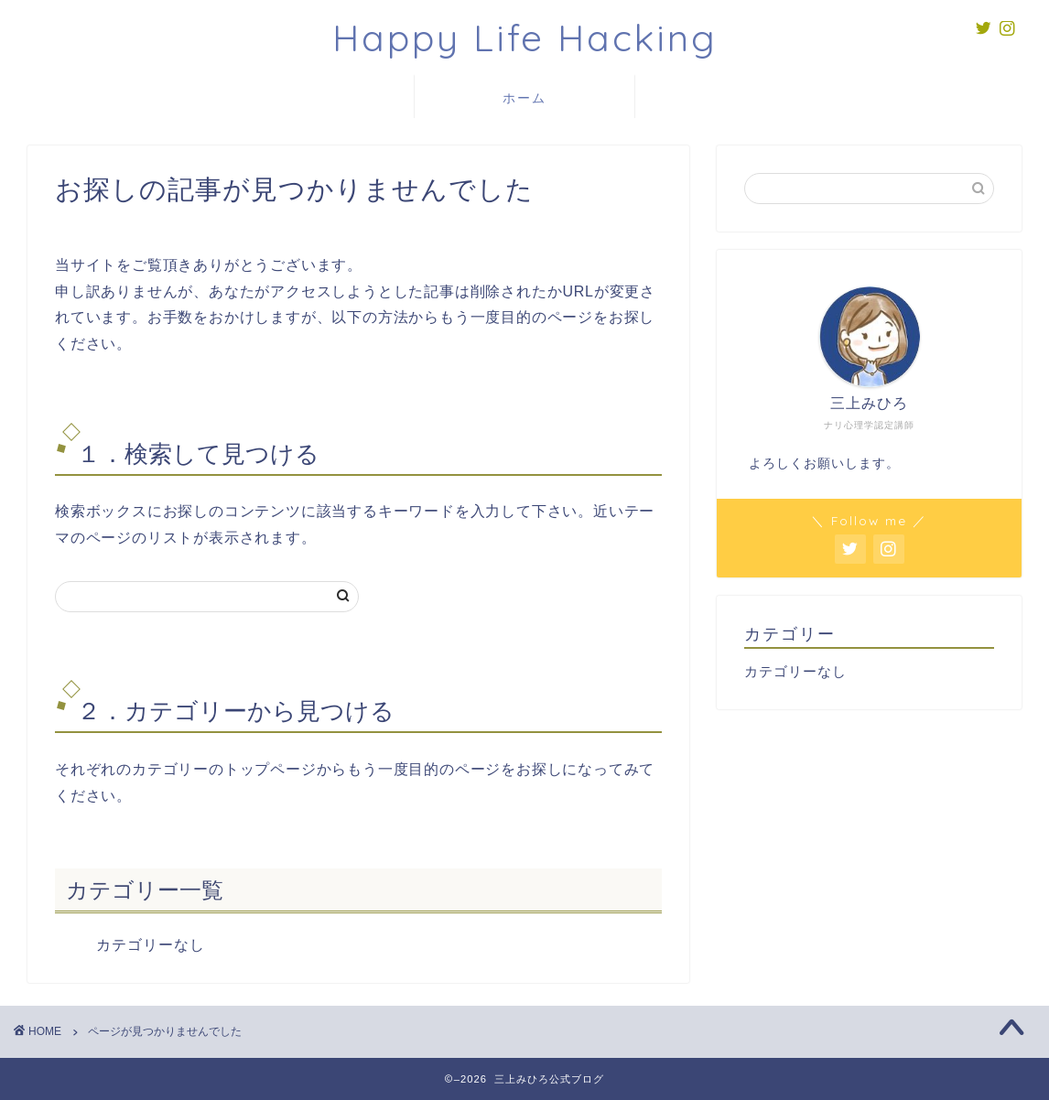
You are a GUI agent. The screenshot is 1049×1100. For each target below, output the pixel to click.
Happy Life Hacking (525, 37)
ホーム (524, 98)
